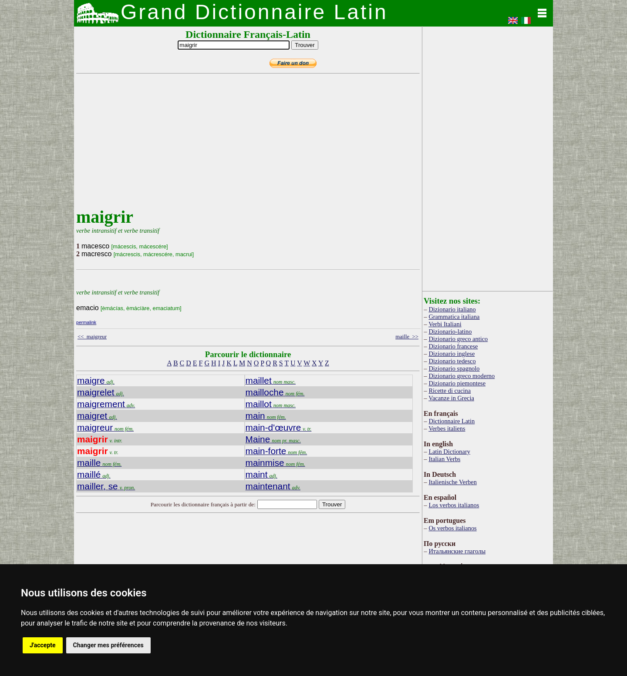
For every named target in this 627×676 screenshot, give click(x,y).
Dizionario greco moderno (461, 375)
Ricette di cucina (449, 390)
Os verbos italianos (452, 528)
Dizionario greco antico (458, 338)
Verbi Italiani (445, 324)
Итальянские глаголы (456, 551)
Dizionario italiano (451, 309)
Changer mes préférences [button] (108, 645)
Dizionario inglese (451, 353)
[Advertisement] (246, 146)
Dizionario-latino (450, 331)
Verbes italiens (446, 428)
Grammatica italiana (453, 316)
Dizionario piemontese (456, 383)
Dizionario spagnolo (453, 368)
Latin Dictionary (449, 451)
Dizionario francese (453, 346)
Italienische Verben (452, 482)
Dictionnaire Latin (451, 421)
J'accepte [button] (43, 645)
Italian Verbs (444, 458)
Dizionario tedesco (451, 361)
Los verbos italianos (453, 505)
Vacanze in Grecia (451, 398)
